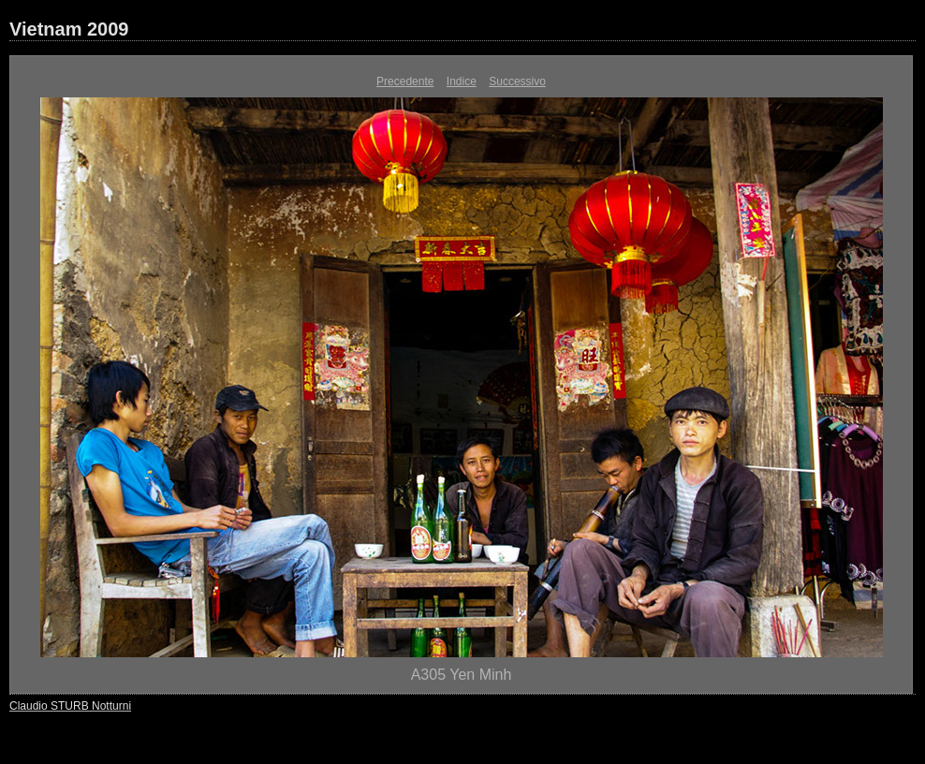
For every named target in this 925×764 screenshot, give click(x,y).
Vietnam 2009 (69, 29)
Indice (462, 81)
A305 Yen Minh (461, 675)
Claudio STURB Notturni (70, 706)
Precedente (404, 81)
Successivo (517, 81)
